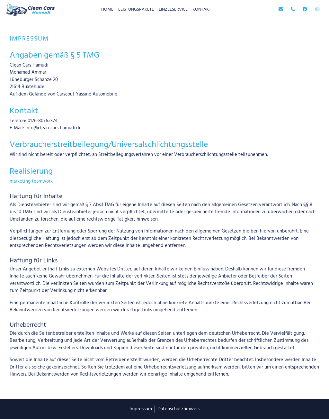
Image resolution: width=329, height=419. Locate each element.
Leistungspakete (136, 9)
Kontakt (201, 9)
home (107, 9)
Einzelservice (173, 9)
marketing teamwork (31, 181)
